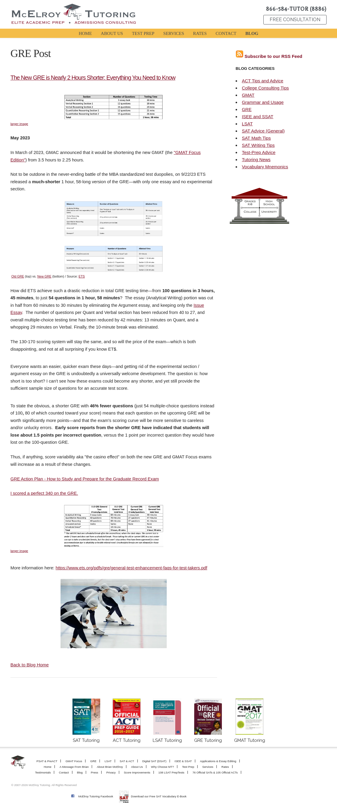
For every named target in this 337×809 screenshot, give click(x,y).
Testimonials (43, 772)
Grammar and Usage (263, 102)
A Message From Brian (74, 766)
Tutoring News (256, 159)
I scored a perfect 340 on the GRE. (44, 493)
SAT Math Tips (256, 138)
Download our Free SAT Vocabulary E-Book (158, 796)
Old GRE (17, 276)
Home (48, 766)
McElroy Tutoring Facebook (95, 796)
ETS (82, 276)
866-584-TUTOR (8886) (296, 9)
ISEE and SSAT (257, 116)
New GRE (44, 276)
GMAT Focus (74, 761)
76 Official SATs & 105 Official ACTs (215, 772)
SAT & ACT (127, 761)
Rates (225, 766)
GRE (247, 109)
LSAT (247, 123)
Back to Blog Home (29, 664)
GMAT (248, 95)
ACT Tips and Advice (262, 80)
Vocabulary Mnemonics (265, 166)
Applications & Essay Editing (218, 761)
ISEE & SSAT (183, 761)
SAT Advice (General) (263, 130)
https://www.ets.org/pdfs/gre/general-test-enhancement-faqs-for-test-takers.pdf (131, 567)
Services (207, 766)
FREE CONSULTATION (295, 19)
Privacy (110, 772)
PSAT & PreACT (46, 761)
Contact (64, 772)
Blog (80, 772)
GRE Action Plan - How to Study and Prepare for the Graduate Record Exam (84, 479)
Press (94, 772)
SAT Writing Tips (258, 145)
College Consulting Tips (265, 87)
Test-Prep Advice (259, 152)
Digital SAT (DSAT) (154, 761)
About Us (137, 766)
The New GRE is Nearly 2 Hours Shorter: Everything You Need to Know (92, 77)
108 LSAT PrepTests (171, 772)
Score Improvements (137, 772)
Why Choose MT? (162, 766)
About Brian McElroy (110, 766)
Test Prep (188, 766)
